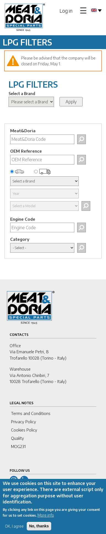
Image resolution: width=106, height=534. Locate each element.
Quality (17, 438)
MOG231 (18, 446)
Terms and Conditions (30, 413)
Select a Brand (22, 93)
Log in (65, 10)
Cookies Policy (24, 429)
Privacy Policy (23, 421)
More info (45, 520)
